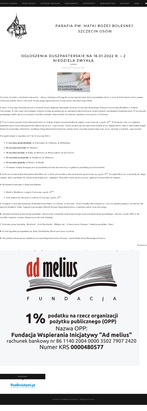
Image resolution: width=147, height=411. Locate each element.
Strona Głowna (8, 3)
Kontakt (125, 3)
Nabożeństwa (107, 3)
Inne (136, 3)
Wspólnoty (89, 3)
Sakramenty (71, 3)
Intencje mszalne (50, 3)
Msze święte (29, 3)
